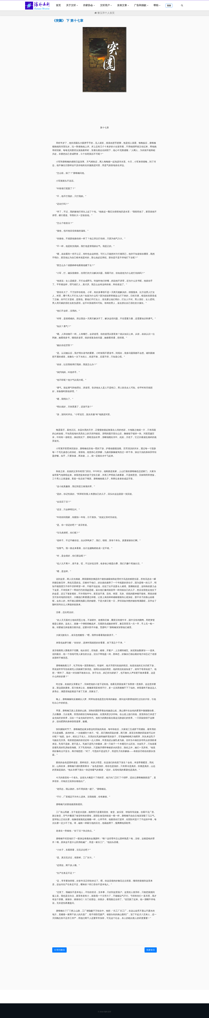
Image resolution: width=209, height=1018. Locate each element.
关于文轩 (71, 5)
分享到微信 (59, 950)
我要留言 (150, 950)
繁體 (169, 5)
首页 (58, 5)
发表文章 (122, 5)
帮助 (155, 5)
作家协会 (88, 5)
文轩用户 (105, 5)
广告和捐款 (140, 5)
